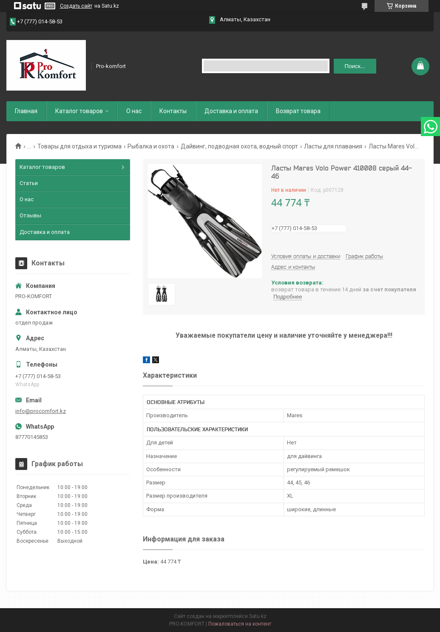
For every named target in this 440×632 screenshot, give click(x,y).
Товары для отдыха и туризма (79, 146)
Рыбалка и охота (151, 146)
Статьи (29, 183)
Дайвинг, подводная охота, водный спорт (239, 146)
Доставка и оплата (231, 111)
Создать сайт (76, 6)
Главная (26, 111)
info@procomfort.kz (40, 411)
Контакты (173, 111)
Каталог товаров (79, 111)
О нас (134, 111)
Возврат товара (298, 111)
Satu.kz (258, 616)
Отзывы (30, 215)
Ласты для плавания (333, 146)
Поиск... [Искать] (355, 66)
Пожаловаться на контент (239, 624)
